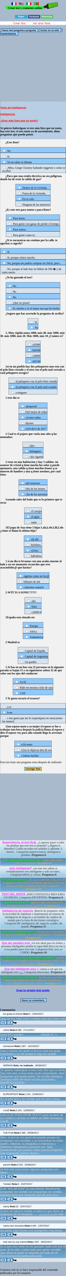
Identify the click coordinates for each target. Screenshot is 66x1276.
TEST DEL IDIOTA (13, 894)
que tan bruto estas (17, 902)
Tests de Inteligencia (13, 107)
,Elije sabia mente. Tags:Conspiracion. (33, 862)
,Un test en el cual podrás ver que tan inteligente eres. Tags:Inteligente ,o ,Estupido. (33, 934)
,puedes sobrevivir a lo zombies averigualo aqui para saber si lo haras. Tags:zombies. (33, 960)
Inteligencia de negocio (17, 910)
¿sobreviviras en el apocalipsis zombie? (29, 957)
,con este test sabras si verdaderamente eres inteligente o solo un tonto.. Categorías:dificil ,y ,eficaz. (33, 871)
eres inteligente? (20, 868)
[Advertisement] (33, 68)
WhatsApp (47, 16)
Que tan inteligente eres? (19, 931)
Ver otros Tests (41, 23)
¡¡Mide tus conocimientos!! (20, 977)
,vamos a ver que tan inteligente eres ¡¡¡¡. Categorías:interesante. (33, 970)
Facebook (34, 16)
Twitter (21, 16)
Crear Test (19, 23)
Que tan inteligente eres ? (21, 968)
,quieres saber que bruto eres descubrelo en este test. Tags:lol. (33, 904)
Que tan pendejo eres (16, 943)
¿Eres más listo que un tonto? (19, 120)
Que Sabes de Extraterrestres (22, 860)
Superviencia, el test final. (19, 842)
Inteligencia (7, 114)
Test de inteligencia (14, 879)
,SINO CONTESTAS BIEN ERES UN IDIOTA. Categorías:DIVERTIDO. (33, 896)
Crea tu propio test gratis (33, 990)
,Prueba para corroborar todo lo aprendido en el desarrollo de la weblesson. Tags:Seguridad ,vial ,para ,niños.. (33, 980)
